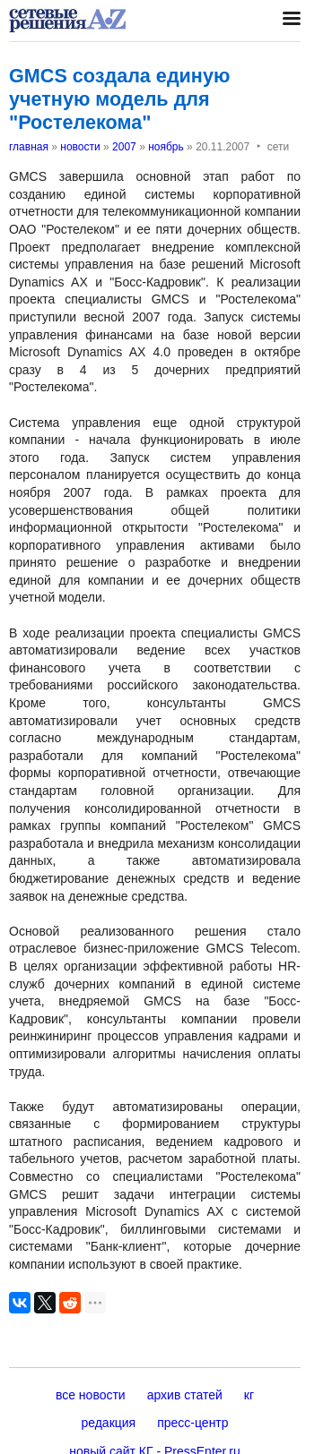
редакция (108, 1423)
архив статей (185, 1395)
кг (249, 1395)
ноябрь (166, 147)
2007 (124, 147)
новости (80, 147)
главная (28, 147)
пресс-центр (192, 1423)
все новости (91, 1395)
